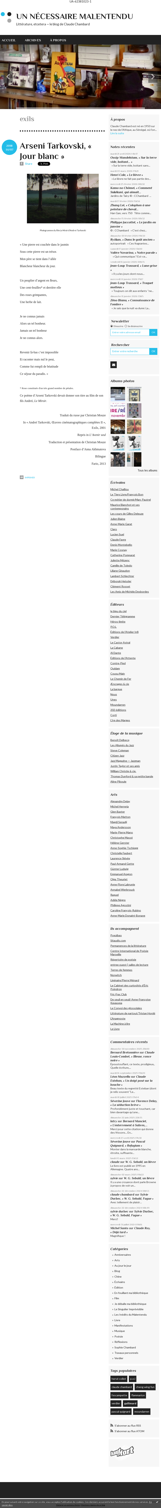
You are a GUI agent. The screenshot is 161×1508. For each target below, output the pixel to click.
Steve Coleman (119, 750)
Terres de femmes (121, 969)
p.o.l (132, 1378)
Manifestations (123, 1325)
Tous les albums (147, 470)
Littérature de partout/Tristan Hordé (132, 1013)
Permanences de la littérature (128, 945)
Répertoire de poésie (123, 959)
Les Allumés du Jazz (122, 745)
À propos (58, 40)
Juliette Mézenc (120, 560)
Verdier (114, 637)
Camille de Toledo (121, 565)
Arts (117, 1260)
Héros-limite (117, 621)
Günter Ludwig (119, 868)
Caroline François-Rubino (125, 910)
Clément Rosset (120, 586)
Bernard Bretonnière (124, 1052)
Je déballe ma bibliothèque (130, 1303)
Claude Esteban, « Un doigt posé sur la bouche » (131, 1080)
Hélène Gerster (119, 842)
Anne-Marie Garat (121, 524)
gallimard (130, 1403)
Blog (117, 1271)
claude (114, 1162)
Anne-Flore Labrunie (122, 884)
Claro (113, 529)
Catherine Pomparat (122, 555)
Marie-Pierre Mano (121, 832)
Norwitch (116, 975)
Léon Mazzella (120, 1076)
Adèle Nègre (118, 900)
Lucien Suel (117, 534)
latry (113, 1121)
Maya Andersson (120, 827)
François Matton (120, 816)
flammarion (138, 1395)
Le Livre (115, 1028)
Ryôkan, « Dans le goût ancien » (132, 239)
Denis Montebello (121, 544)
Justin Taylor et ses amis (125, 766)
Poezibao (116, 935)
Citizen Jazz (117, 755)
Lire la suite (117, 133)
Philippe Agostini (120, 905)
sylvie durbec (119, 1211)
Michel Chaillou (119, 489)
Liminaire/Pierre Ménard (124, 980)
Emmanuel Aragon (121, 874)
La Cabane (116, 647)
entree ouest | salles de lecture (129, 964)
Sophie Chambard (125, 1347)
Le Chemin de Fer (120, 678)
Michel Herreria (119, 806)
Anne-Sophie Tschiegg (124, 848)
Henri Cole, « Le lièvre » (126, 175)
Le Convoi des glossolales (126, 1008)
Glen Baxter (117, 811)
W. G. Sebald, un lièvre (141, 1162)
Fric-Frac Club (118, 994)
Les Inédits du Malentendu (130, 1314)
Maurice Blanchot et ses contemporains (125, 506)
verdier (116, 1403)
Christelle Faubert (121, 853)
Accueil (9, 40)
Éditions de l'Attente (123, 658)
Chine (118, 1276)
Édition (118, 1287)
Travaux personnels (126, 1352)
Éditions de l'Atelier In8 (124, 632)
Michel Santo (119, 1228)
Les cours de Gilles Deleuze (126, 513)
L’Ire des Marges (120, 720)
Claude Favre (118, 539)
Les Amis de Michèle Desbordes (129, 591)
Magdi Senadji (118, 822)
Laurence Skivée (120, 858)
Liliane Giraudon (120, 570)
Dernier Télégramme (122, 616)
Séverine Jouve (120, 1101)
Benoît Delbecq (119, 740)
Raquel (114, 894)
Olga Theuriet (119, 879)
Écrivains (119, 1282)
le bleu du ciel (118, 611)
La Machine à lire (120, 1023)
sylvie (114, 1178)
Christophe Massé (121, 837)
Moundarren (117, 704)
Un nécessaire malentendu (74, 16)
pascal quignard (121, 1411)
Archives (33, 40)
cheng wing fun (145, 1387)
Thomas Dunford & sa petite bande (131, 776)
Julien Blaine (117, 518)
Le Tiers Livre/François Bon (126, 494)
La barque (116, 689)
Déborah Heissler (120, 581)
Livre (117, 1320)
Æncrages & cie (119, 684)
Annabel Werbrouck (122, 889)
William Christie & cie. (123, 771)
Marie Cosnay (118, 550)
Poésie (118, 1336)
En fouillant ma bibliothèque (131, 1292)
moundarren (141, 1411)
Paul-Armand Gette (122, 863)
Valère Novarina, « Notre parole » (133, 252)
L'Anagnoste (117, 1018)
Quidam (115, 668)
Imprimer (27, 477)
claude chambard (122, 1194)
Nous (113, 694)
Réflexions (121, 1341)
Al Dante (115, 652)
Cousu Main (117, 673)
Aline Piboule (118, 781)
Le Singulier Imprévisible (128, 1309)
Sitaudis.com (118, 940)
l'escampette (119, 1395)
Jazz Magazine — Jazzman (125, 760)
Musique (119, 1330)
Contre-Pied (118, 663)
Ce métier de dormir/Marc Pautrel (130, 499)
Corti (113, 715)
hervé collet (119, 1378)
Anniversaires (122, 1254)
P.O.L (113, 626)
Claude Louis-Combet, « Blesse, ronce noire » (132, 1056)
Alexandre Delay (120, 801)
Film (116, 1298)
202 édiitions (118, 709)
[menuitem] (11, 40)
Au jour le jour (122, 1265)
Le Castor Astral (120, 642)
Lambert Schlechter (122, 576)
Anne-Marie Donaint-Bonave (127, 915)
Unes (113, 699)
